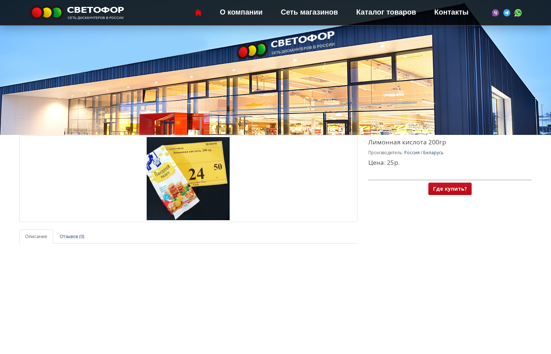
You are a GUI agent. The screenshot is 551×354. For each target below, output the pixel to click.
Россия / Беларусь (424, 152)
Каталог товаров (386, 12)
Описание (36, 236)
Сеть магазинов (309, 12)
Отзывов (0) (72, 236)
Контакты (451, 12)
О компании (241, 12)
